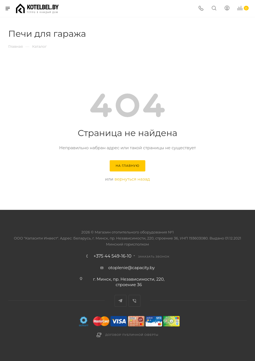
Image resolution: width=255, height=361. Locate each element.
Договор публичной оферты (131, 335)
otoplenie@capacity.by (131, 267)
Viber (134, 301)
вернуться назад (132, 179)
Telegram (120, 301)
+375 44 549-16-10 (112, 256)
